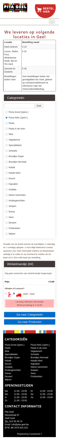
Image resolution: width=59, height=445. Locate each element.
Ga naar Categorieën (29, 314)
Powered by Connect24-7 (29, 434)
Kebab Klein (13, 173)
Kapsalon (12, 184)
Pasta (10, 123)
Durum (10, 178)
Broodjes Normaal (16, 162)
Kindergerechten (15, 200)
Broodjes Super (15, 156)
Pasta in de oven (15, 128)
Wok (9, 134)
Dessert (11, 222)
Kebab (10, 167)
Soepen (11, 206)
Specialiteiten (14, 145)
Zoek (38, 105)
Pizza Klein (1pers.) (17, 117)
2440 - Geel (28, 294)
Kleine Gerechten (16, 195)
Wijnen (10, 233)
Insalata (11, 189)
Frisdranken (13, 228)
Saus (10, 217)
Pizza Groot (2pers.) (17, 112)
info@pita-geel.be (20, 424)
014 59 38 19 (15, 421)
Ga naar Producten (30, 321)
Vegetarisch (13, 139)
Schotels (11, 150)
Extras (10, 211)
